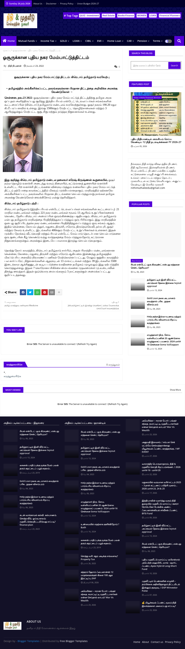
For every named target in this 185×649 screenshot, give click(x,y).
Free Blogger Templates (74, 641)
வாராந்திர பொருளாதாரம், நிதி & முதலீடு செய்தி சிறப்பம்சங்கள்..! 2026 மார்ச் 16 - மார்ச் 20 (161, 467)
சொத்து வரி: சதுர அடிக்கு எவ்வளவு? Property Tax (99, 558)
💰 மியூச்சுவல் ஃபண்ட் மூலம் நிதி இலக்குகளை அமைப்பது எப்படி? (159, 604)
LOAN (153, 15)
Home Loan (114, 41)
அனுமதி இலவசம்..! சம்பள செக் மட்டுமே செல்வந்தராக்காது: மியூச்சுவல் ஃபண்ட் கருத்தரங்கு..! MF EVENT (161, 447)
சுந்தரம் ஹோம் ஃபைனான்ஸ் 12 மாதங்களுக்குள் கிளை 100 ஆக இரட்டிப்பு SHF (97, 575)
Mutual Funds (26, 41)
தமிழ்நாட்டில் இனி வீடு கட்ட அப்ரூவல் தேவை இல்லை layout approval (164, 283)
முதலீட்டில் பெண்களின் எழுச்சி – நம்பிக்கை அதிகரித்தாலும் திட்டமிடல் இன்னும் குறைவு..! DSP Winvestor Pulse (161, 586)
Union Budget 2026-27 (88, 3)
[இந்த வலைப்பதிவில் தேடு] (149, 65)
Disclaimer (51, 3)
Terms (156, 41)
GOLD (63, 41)
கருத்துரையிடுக (12, 376)
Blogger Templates (28, 641)
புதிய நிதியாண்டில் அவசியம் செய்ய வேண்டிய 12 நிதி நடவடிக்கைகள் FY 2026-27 (156, 141)
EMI (99, 41)
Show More (175, 389)
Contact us (157, 642)
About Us (38, 3)
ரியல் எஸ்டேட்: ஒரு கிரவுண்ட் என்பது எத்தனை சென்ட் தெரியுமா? (155, 266)
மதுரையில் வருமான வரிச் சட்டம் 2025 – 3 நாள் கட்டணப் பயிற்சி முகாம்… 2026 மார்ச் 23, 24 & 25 (161, 485)
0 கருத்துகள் (113, 364)
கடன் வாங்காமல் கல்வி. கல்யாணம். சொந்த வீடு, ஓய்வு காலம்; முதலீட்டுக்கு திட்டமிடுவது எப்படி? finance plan (38, 520)
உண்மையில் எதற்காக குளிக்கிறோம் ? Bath (100, 526)
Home (11, 41)
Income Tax (47, 41)
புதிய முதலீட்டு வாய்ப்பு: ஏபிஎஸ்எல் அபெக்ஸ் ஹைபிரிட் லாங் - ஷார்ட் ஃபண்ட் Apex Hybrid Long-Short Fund (161, 564)
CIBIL (88, 41)
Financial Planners (170, 15)
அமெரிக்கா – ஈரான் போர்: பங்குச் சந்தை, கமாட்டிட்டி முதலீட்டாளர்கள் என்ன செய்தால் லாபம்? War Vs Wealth (99, 596)
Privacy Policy (67, 3)
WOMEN (141, 15)
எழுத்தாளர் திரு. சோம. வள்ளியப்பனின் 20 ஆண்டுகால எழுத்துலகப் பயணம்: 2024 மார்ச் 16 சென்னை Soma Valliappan (164, 339)
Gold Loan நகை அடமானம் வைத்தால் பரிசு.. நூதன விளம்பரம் (161, 301)
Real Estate (108, 15)
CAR (129, 41)
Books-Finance (126, 15)
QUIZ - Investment (89, 15)
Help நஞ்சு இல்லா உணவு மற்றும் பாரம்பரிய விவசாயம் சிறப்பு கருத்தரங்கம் (164, 319)
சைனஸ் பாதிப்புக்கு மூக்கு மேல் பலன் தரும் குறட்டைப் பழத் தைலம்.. (39, 467)
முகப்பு (7, 50)
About (145, 642)
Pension (142, 41)
